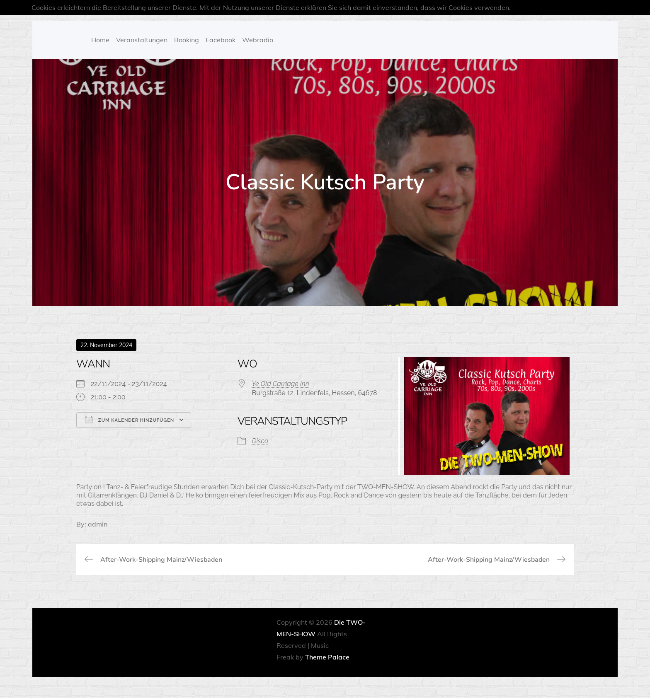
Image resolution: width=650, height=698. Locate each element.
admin (97, 524)
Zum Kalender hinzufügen (129, 419)
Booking (186, 40)
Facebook (220, 40)
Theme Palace (327, 657)
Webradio (257, 40)
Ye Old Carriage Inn (280, 384)
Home (100, 40)
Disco (260, 441)
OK (613, 7)
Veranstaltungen (141, 40)
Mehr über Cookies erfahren (556, 7)
